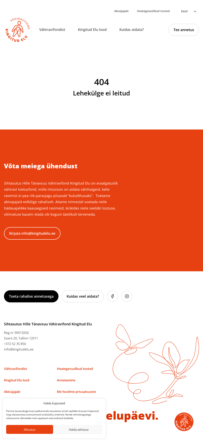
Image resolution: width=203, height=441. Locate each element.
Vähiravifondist (52, 29)
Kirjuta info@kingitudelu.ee (32, 233)
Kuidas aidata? (131, 29)
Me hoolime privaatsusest (76, 392)
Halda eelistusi (79, 429)
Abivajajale (121, 11)
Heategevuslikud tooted (153, 11)
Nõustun (29, 429)
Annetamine (66, 380)
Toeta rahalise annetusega (31, 296)
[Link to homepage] (17, 30)
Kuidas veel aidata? (83, 296)
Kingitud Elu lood (92, 29)
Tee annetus (183, 29)
